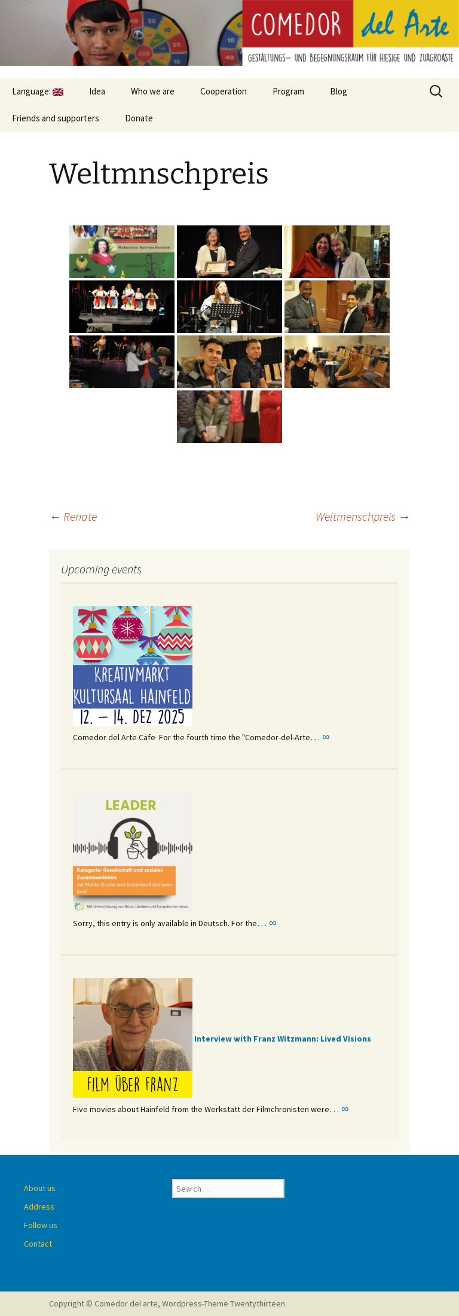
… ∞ (319, 736)
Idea (97, 91)
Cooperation (223, 91)
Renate (73, 516)
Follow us (40, 1225)
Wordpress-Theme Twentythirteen (223, 1303)
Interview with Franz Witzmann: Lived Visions (282, 1038)
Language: (37, 91)
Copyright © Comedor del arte (103, 1303)
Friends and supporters (55, 118)
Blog (338, 91)
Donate (139, 118)
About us (40, 1188)
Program (288, 91)
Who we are (153, 91)
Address (39, 1206)
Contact (38, 1243)
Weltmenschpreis (363, 516)
